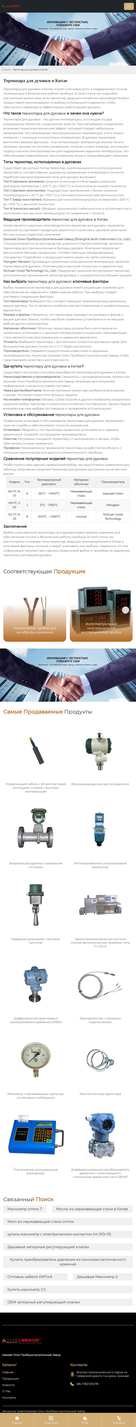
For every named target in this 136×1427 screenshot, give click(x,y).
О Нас (85, 1419)
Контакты (119, 1419)
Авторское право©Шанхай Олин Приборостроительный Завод (43, 1411)
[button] (125, 610)
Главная (6, 69)
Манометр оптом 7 (24, 1209)
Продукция (51, 1419)
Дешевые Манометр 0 (97, 1277)
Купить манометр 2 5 (26, 1289)
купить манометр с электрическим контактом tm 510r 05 (59, 1234)
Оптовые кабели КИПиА (29, 1277)
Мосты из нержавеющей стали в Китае (92, 1209)
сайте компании (102, 257)
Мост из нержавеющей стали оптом (40, 1221)
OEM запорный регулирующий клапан (43, 1302)
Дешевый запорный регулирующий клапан (48, 1247)
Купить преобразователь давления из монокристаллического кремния (68, 1261)
